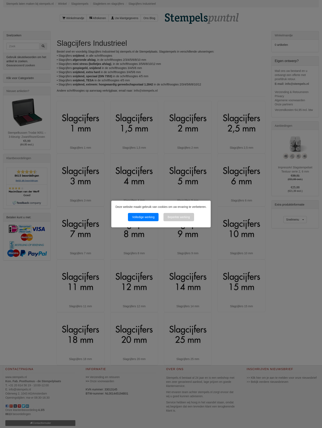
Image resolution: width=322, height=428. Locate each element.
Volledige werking (143, 217)
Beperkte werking (179, 217)
